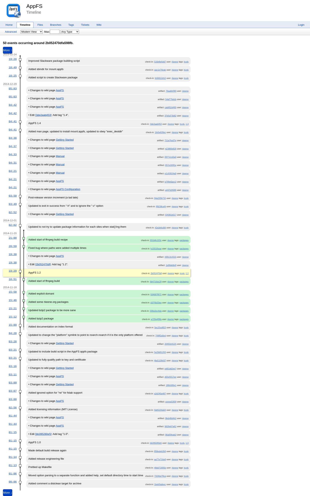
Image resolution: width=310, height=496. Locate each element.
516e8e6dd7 (160, 62)
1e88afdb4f (171, 265)
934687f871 (156, 294)
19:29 (13, 271)
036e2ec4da (156, 311)
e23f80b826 (170, 149)
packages (184, 240)
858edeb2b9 (160, 451)
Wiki (98, 24)
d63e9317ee (170, 377)
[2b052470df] (43, 264)
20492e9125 (170, 344)
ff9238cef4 (161, 206)
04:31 (13, 163)
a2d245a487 (160, 393)
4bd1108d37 (160, 360)
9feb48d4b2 (170, 418)
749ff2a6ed (160, 335)
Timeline (25, 24)
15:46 (13, 300)
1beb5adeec (160, 484)
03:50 (13, 196)
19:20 (13, 59)
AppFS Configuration (68, 189)
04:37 (13, 146)
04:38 (13, 138)
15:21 (13, 308)
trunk (186, 62)
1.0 (187, 443)
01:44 (13, 415)
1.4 (187, 124)
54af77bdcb (170, 99)
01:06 (13, 473)
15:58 (13, 292)
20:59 (13, 246)
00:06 (13, 482)
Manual (60, 156)
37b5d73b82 (170, 116)
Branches (55, 24)
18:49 (13, 67)
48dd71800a (160, 468)
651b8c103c (156, 240)
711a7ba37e (170, 140)
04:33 (13, 154)
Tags (71, 24)
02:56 (13, 407)
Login (301, 24)
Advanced (11, 31)
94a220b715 (160, 198)
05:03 (13, 88)
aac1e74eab (160, 70)
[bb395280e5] (43, 434)
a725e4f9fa (156, 319)
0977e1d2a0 (170, 157)
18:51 (13, 279)
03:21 (13, 350)
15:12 (13, 317)
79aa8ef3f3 (171, 91)
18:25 (13, 76)
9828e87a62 (170, 426)
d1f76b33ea (156, 302)
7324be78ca (160, 476)
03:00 (13, 399)
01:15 (13, 432)
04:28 (13, 333)
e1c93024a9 (170, 173)
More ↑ (7, 50)
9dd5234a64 (160, 410)
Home (9, 24)
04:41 (13, 121)
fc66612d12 (160, 78)
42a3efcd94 (160, 227)
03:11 (13, 374)
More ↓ (7, 492)
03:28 (13, 341)
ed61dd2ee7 (170, 368)
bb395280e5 (156, 443)
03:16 (13, 366)
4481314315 (170, 257)
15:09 (13, 325)
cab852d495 (170, 107)
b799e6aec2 (170, 182)
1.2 (187, 273)
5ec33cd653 (160, 327)
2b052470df (156, 273)
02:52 (13, 212)
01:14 (13, 457)
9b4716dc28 (156, 281)
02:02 (13, 225)
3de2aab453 (156, 124)
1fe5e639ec (160, 132)
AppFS (34, 6)
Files (40, 24)
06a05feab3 (170, 435)
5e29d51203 (160, 352)
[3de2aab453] (43, 115)
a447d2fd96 (170, 190)
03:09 (13, 382)
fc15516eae (156, 248)
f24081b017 (170, 215)
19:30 (13, 254)
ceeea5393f (170, 401)
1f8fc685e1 (171, 385)
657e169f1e (170, 165)
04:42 (13, 105)
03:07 (13, 391)
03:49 (13, 204)
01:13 (13, 465)
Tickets (85, 24)
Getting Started (65, 139)
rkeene (175, 62)
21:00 (13, 238)
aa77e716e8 (160, 459)
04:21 (13, 171)
